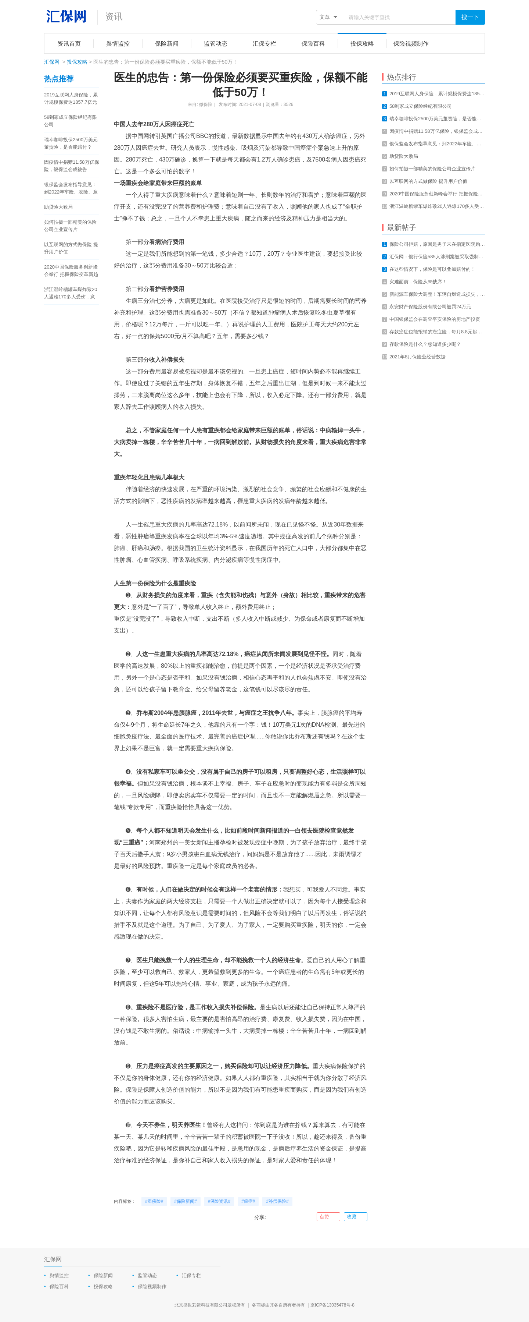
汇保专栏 (191, 1275)
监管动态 (147, 1275)
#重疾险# (154, 1201)
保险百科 (59, 1286)
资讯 (114, 16)
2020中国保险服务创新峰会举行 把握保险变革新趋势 (71, 271)
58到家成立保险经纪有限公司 (70, 120)
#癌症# (248, 1201)
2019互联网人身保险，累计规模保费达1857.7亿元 (71, 98)
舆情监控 (59, 1275)
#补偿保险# (277, 1201)
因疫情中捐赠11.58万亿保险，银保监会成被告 (71, 165)
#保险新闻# (185, 1201)
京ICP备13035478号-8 (332, 1305)
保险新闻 (103, 1275)
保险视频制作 (152, 1286)
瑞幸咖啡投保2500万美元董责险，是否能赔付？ (71, 143)
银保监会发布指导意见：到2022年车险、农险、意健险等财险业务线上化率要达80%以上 (71, 189)
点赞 (328, 1217)
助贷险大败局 (58, 207)
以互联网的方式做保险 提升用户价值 (71, 248)
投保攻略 (77, 62)
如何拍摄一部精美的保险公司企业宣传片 (70, 225)
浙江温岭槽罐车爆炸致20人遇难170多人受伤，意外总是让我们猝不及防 (70, 294)
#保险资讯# (219, 1201)
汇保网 (52, 62)
